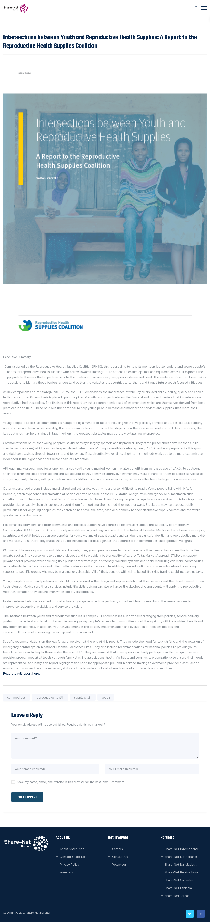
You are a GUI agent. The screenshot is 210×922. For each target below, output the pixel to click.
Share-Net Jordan (177, 895)
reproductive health (50, 697)
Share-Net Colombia (179, 879)
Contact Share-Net (73, 856)
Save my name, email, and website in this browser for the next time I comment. (71, 782)
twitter (190, 913)
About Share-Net (72, 848)
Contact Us (120, 856)
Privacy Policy (69, 864)
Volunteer (119, 864)
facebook (201, 913)
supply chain (82, 697)
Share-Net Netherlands (181, 856)
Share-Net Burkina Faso (181, 872)
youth (106, 697)
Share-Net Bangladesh (181, 864)
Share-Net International (181, 848)
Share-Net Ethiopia (178, 887)
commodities (16, 697)
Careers (117, 848)
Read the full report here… (22, 673)
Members (66, 872)
